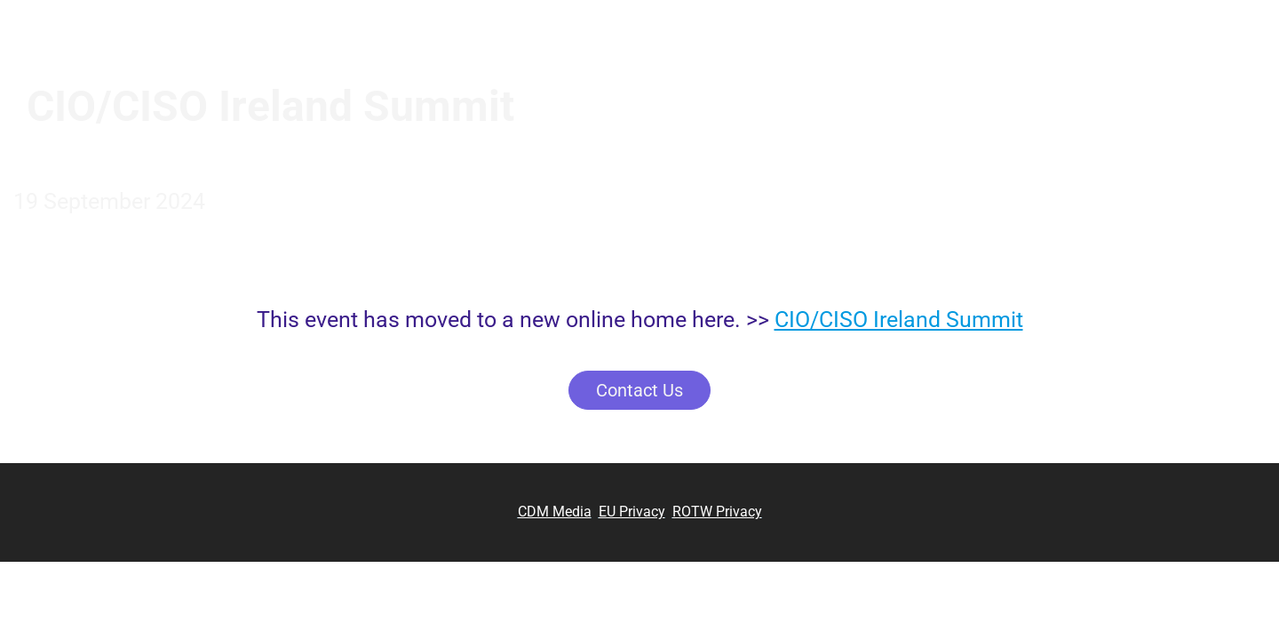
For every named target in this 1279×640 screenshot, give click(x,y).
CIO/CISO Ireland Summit (899, 319)
